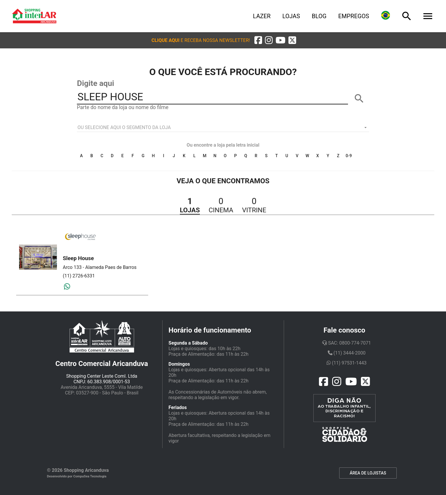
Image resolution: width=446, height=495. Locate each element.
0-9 (349, 155)
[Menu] (428, 16)
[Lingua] (385, 16)
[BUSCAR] (359, 98)
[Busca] (406, 16)
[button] (200, 40)
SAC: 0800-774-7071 (346, 343)
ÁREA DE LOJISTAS (368, 473)
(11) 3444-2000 (347, 353)
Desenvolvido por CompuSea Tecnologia (77, 476)
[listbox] (223, 127)
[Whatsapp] (67, 287)
